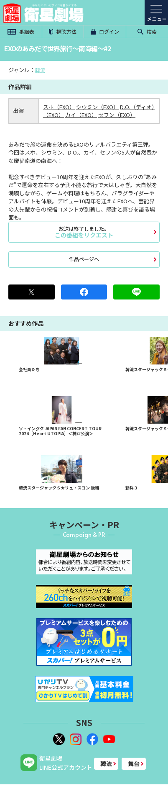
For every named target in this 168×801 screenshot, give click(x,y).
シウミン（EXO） (97, 107)
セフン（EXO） (116, 115)
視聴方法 (62, 31)
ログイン (105, 31)
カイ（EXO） (81, 115)
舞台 (134, 763)
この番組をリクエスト (84, 232)
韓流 (40, 69)
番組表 (21, 31)
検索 (147, 31)
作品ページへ (84, 258)
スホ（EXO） (59, 107)
